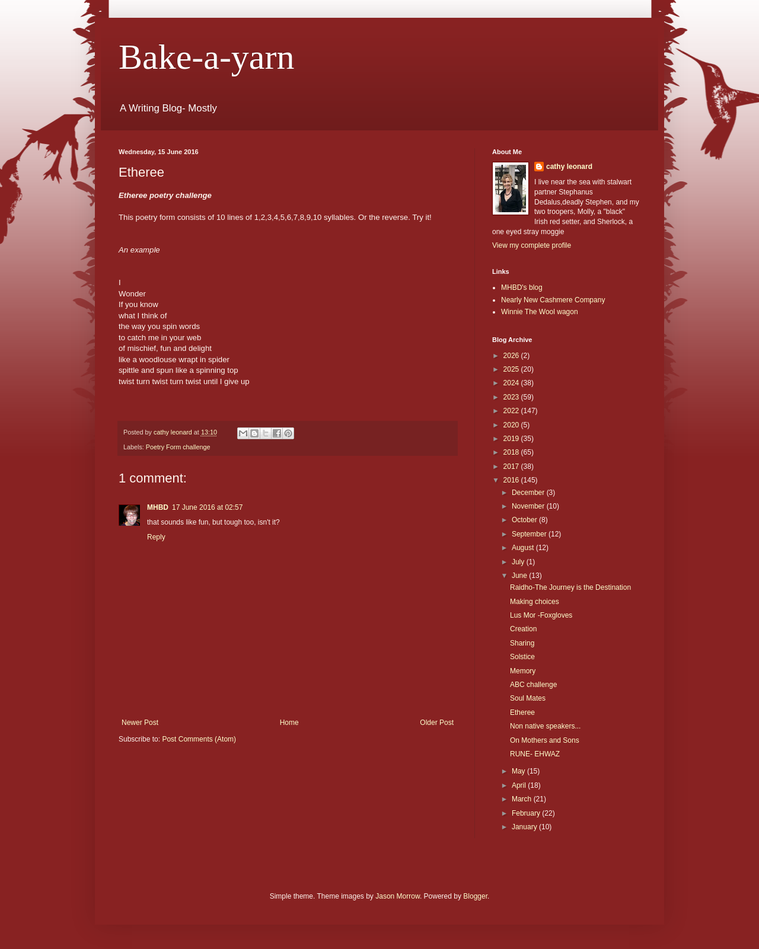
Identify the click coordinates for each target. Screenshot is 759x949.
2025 (512, 369)
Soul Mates (528, 698)
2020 (512, 425)
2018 (512, 452)
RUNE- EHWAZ (535, 754)
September (530, 534)
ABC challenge (533, 684)
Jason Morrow (397, 896)
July (519, 562)
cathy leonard (569, 166)
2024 (512, 383)
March (523, 799)
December (529, 492)
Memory (522, 671)
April (520, 785)
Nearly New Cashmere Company (553, 300)
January (525, 827)
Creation (523, 629)
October (525, 520)
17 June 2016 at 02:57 (207, 507)
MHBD (157, 507)
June (520, 575)
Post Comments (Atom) (199, 739)
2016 (512, 480)
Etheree (522, 712)
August (524, 548)
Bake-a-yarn (206, 56)
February (527, 813)
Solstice (522, 657)
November (529, 506)
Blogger (475, 896)
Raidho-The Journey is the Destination (570, 587)
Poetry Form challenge (178, 446)
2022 (512, 411)
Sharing (522, 643)
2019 (512, 438)
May (519, 771)
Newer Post (140, 722)
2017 (512, 466)
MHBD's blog (522, 287)
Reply (156, 537)
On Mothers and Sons (544, 740)
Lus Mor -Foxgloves (541, 615)
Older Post (437, 722)
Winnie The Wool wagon (539, 312)
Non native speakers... (545, 726)
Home (289, 722)
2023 (512, 397)
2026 (512, 356)
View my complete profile (531, 245)
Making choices (534, 601)
